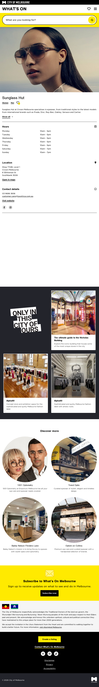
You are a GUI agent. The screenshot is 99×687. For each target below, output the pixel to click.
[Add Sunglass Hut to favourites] (18, 103)
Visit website (8, 201)
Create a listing (49, 639)
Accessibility (50, 668)
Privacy (49, 665)
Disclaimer (49, 660)
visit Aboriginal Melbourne (51, 627)
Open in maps (8, 180)
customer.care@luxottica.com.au (17, 196)
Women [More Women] (5, 103)
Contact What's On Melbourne (49, 647)
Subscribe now (49, 593)
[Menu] (95, 9)
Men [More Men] (12, 103)
